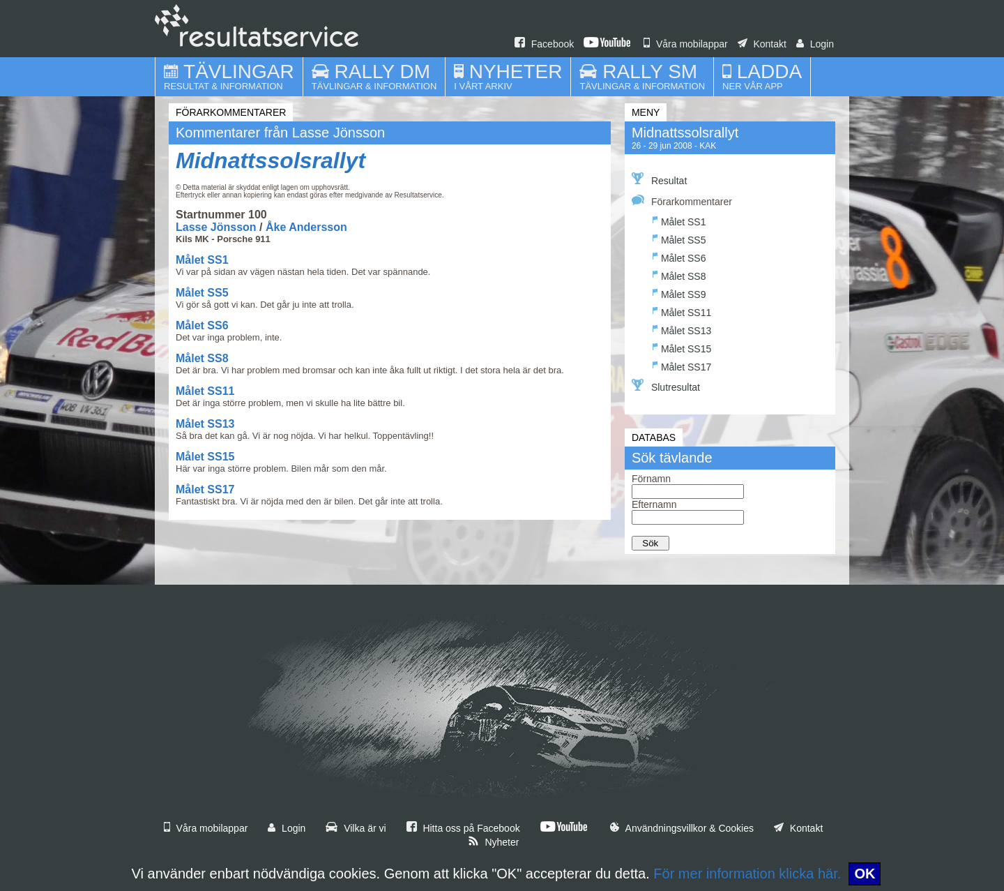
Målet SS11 (205, 391)
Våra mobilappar (686, 44)
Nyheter (493, 842)
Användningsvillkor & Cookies (682, 828)
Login (815, 44)
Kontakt (762, 44)
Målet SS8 (202, 358)
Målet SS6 (202, 325)
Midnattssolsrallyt (270, 160)
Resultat (659, 179)
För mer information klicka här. (747, 873)
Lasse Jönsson (216, 227)
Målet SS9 (679, 292)
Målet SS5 (202, 293)
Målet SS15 (205, 457)
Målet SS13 (205, 424)
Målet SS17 (205, 489)
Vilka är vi (356, 828)
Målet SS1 (202, 260)
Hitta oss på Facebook (463, 828)
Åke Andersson (306, 227)
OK (864, 873)
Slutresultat (666, 386)
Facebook (544, 44)
